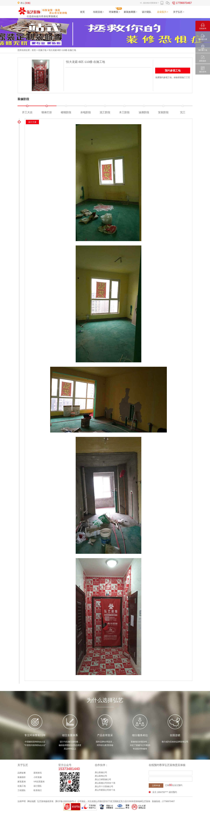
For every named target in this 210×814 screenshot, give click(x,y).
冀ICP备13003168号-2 (65, 801)
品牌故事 (22, 773)
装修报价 (22, 777)
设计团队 (38, 786)
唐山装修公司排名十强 (105, 783)
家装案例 (22, 781)
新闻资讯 (38, 773)
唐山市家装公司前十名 (105, 790)
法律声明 (22, 801)
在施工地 (42, 50)
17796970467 (181, 3)
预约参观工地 (173, 70)
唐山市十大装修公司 (104, 786)
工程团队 (22, 790)
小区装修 (38, 777)
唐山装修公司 (101, 772)
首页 (34, 50)
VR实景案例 (39, 781)
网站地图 (31, 801)
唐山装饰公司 (101, 776)
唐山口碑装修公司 (103, 779)
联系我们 (38, 790)
